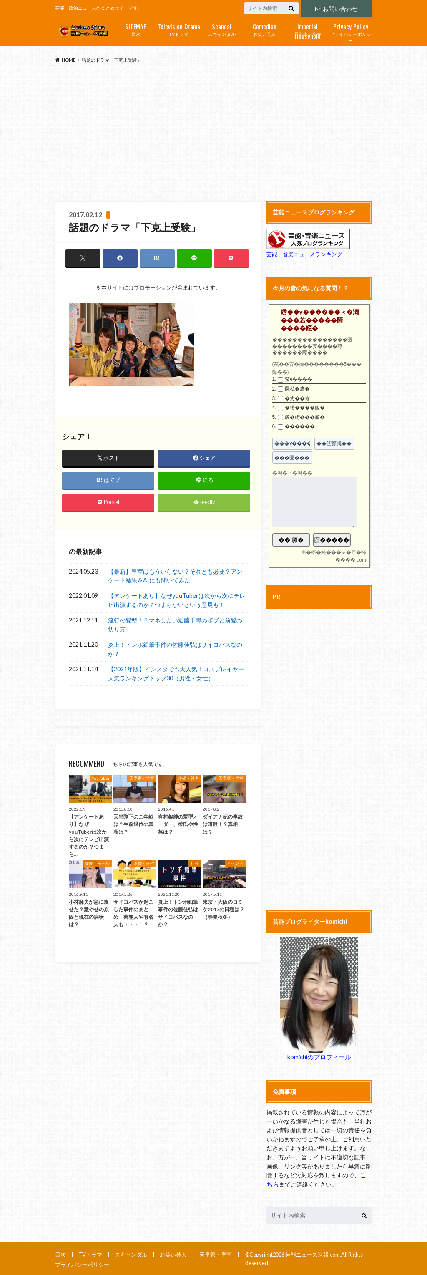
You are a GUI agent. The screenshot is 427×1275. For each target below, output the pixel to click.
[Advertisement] (213, 132)
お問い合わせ (336, 8)
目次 (135, 29)
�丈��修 (297, 398)
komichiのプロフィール (319, 1057)
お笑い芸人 (264, 29)
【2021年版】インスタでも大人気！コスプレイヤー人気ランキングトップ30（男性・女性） (176, 674)
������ (300, 426)
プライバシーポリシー (350, 32)
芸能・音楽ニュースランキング (304, 254)
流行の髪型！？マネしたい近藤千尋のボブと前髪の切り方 (175, 625)
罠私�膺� (297, 389)
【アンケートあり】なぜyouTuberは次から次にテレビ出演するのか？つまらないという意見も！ (176, 600)
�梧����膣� (305, 408)
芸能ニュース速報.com (312, 1254)
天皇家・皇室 (307, 30)
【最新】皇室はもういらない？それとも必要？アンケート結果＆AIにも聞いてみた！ (175, 576)
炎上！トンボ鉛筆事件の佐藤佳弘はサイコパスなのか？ (175, 649)
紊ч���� (298, 379)
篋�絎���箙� (305, 417)
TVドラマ (178, 29)
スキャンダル (221, 29)
